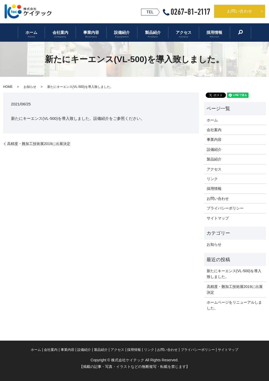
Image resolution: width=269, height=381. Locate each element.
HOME (8, 87)
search (233, 32)
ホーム (37, 33)
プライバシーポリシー (225, 208)
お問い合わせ (239, 11)
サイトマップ (218, 218)
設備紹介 (122, 33)
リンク (212, 179)
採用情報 (209, 33)
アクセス (180, 33)
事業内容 (93, 33)
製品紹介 (151, 33)
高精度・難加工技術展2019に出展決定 (38, 144)
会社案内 (64, 33)
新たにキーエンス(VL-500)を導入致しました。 (234, 274)
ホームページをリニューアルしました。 (234, 305)
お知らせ (30, 87)
